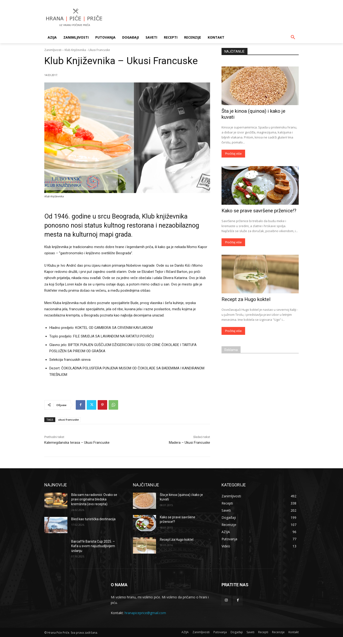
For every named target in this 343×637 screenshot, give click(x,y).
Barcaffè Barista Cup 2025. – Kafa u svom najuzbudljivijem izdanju (93, 546)
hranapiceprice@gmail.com (145, 613)
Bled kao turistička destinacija (93, 519)
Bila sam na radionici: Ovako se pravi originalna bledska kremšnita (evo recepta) (94, 499)
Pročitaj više (233, 153)
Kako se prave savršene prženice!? (259, 211)
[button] (293, 37)
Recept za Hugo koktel (246, 299)
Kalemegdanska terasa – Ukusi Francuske (77, 442)
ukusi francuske (68, 419)
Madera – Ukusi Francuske (189, 442)
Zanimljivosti (52, 50)
